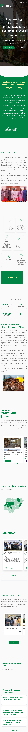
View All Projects (7, 416)
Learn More (20, 47)
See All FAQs (14, 730)
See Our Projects (8, 47)
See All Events (14, 642)
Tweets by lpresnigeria (7, 669)
